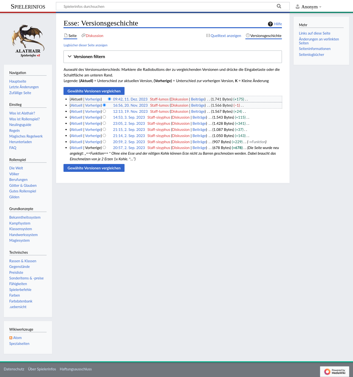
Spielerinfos (28, 6)
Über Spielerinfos (42, 369)
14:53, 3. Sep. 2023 (129, 117)
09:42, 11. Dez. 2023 (130, 99)
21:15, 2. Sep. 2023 (129, 129)
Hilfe (274, 24)
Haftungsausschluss (76, 369)
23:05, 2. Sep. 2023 (129, 123)
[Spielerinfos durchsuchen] (173, 6)
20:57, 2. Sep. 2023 (129, 147)
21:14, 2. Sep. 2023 (129, 135)
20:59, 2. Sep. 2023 (129, 141)
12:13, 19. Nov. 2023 (130, 111)
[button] (173, 57)
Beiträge (197, 99)
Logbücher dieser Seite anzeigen (85, 45)
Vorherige (93, 99)
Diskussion (179, 99)
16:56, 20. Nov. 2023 (130, 105)
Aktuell (76, 105)
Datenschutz (14, 369)
